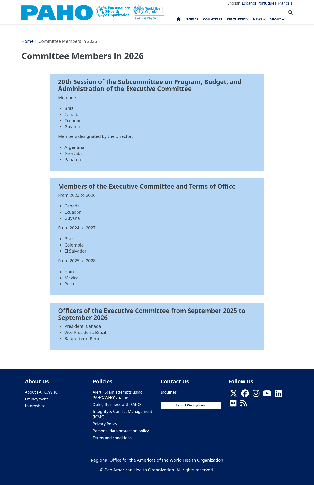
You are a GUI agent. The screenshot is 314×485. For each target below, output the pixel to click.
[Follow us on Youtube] (267, 394)
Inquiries (169, 392)
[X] (233, 394)
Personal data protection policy (121, 431)
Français (285, 3)
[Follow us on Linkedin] (278, 394)
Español (249, 3)
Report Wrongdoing (191, 405)
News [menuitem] (257, 19)
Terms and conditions (112, 437)
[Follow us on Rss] (243, 404)
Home (27, 41)
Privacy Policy (105, 423)
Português (266, 3)
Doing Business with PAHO (117, 404)
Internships (35, 406)
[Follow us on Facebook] (245, 394)
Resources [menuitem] (236, 19)
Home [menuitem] (179, 20)
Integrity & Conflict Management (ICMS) (122, 414)
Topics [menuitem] (192, 19)
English (233, 3)
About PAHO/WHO (41, 392)
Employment (36, 399)
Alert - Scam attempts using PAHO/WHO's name (118, 394)
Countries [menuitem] (212, 19)
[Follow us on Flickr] (233, 404)
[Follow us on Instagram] (256, 394)
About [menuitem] (275, 19)
